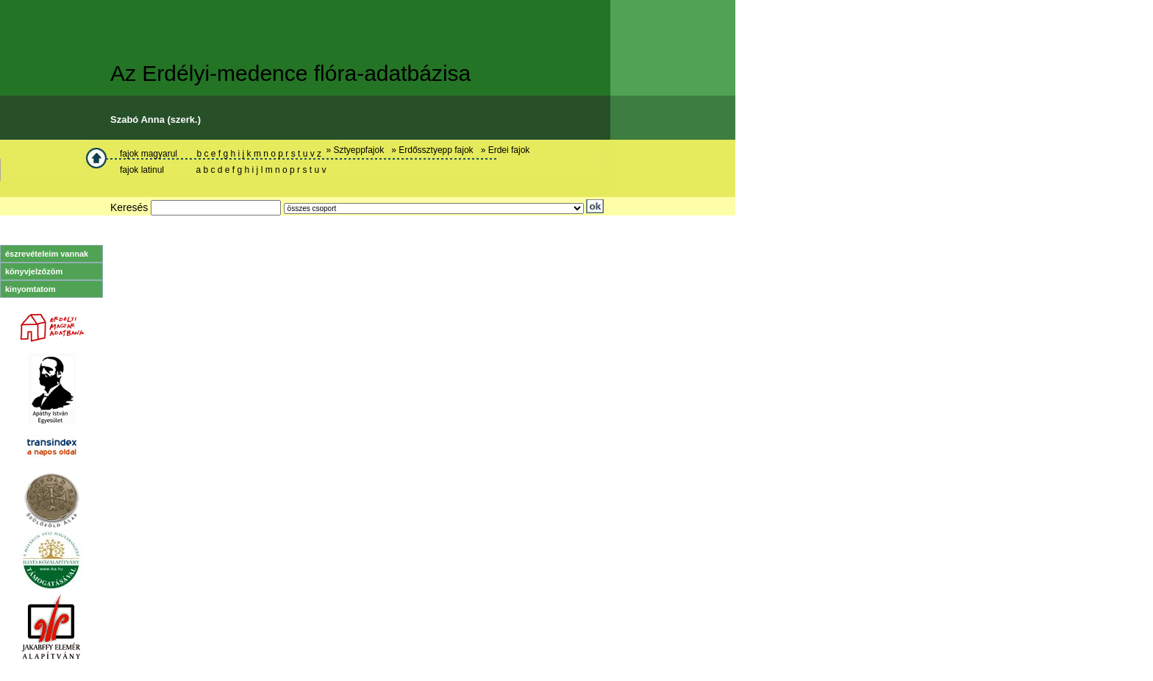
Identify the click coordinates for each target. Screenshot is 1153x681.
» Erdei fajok (508, 150)
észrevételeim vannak (46, 253)
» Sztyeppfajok (357, 150)
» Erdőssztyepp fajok (434, 150)
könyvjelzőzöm (34, 271)
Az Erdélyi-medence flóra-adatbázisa (290, 73)
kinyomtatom (30, 289)
